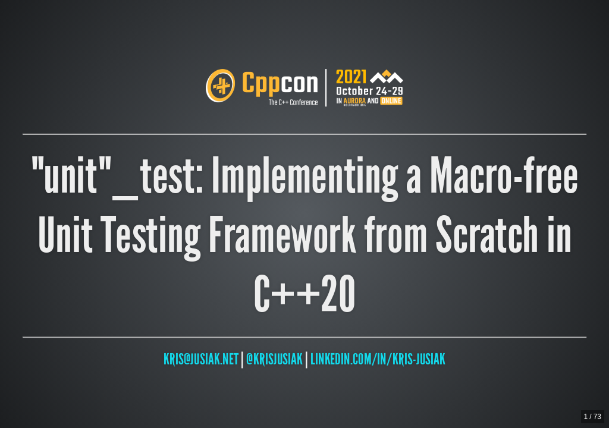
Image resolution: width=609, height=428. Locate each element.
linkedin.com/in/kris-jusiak (377, 359)
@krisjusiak (274, 359)
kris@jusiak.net (201, 359)
